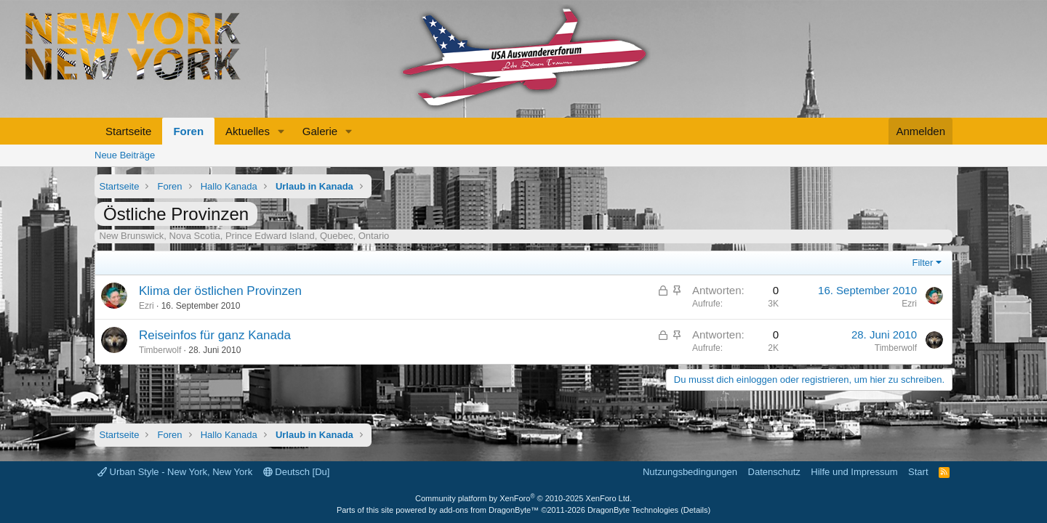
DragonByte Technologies (632, 510)
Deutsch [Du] (296, 471)
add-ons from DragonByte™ (489, 510)
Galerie (319, 131)
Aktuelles (247, 131)
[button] (281, 131)
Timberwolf (160, 350)
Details (695, 510)
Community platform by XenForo (523, 498)
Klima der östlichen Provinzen (220, 291)
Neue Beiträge (125, 155)
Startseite (128, 131)
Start (918, 471)
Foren (188, 131)
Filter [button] (923, 262)
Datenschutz (774, 471)
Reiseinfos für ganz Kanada (215, 335)
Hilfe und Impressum (854, 471)
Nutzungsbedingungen (690, 471)
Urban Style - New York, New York (174, 471)
